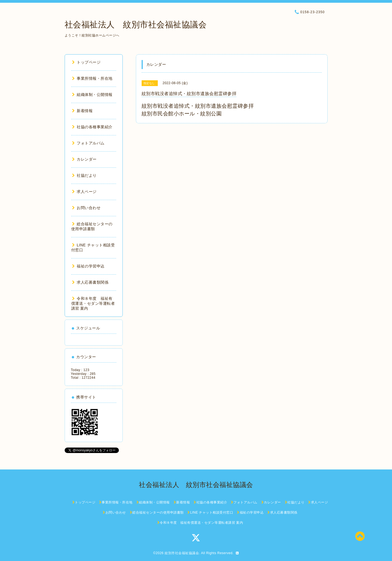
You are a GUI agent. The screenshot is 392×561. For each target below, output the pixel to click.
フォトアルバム (88, 143)
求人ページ (84, 191)
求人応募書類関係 (90, 282)
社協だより (84, 175)
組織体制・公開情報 (92, 94)
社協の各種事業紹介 (92, 127)
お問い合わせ (86, 208)
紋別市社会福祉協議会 (182, 553)
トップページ (86, 62)
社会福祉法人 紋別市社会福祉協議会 (136, 24)
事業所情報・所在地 (92, 78)
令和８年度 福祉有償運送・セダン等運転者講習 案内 (93, 303)
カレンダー (84, 159)
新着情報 (82, 111)
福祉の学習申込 (88, 266)
